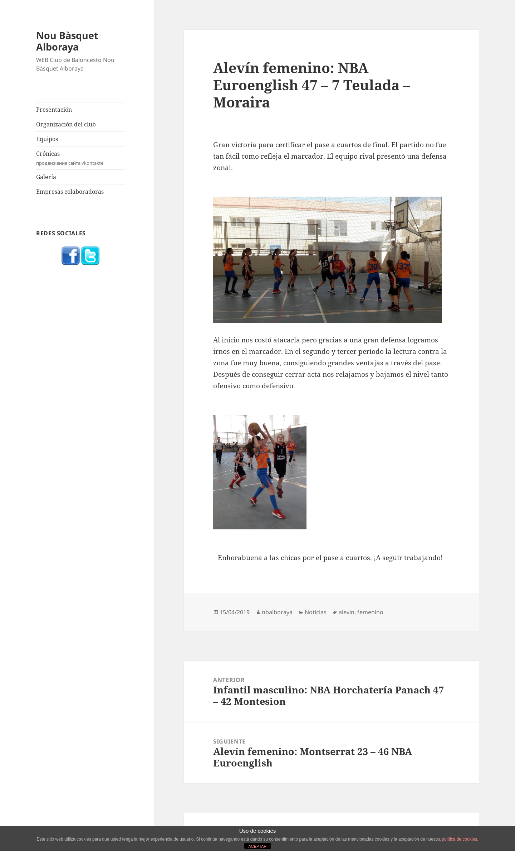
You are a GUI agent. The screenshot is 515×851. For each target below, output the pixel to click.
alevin (346, 612)
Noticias (316, 612)
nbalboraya (277, 612)
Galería (46, 177)
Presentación (54, 110)
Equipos (47, 139)
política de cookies (459, 839)
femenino (370, 612)
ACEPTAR (257, 846)
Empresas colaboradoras (70, 192)
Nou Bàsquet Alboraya (67, 41)
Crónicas (80, 158)
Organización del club (66, 124)
